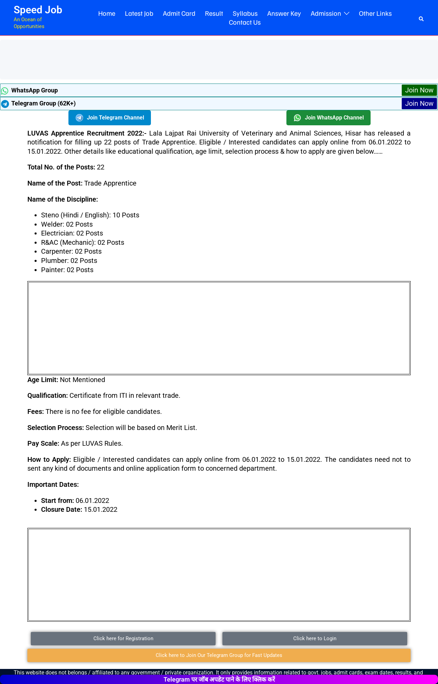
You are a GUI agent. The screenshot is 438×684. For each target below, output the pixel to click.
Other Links (375, 13)
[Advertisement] (128, 58)
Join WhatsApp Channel (328, 118)
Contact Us (245, 21)
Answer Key (284, 13)
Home (106, 13)
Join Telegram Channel (109, 118)
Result (214, 13)
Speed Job (38, 10)
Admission (326, 13)
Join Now (419, 90)
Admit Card (179, 13)
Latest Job (139, 13)
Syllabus (245, 13)
